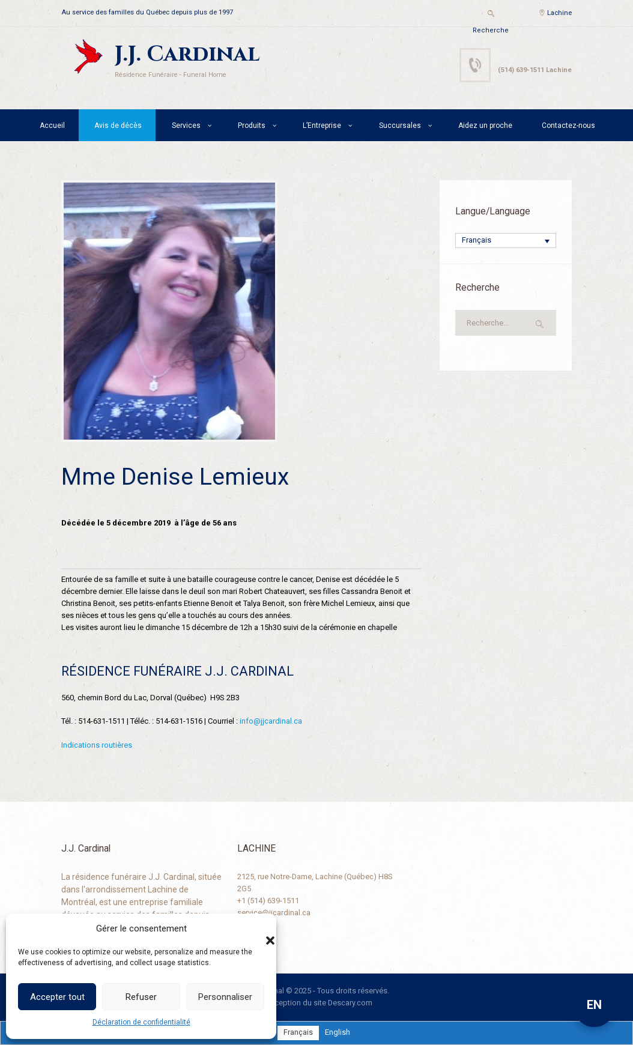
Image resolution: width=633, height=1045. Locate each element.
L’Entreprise (322, 125)
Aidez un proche (485, 125)
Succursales (400, 125)
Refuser (141, 997)
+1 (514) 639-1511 (268, 899)
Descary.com (350, 1002)
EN (594, 1005)
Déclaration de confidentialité (141, 1022)
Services (186, 125)
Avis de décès (118, 125)
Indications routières (96, 744)
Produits (251, 125)
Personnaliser (225, 997)
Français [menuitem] (476, 241)
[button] (258, 928)
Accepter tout (57, 997)
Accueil (52, 125)
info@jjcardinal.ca (271, 720)
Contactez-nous (568, 125)
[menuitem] (505, 241)
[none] (505, 241)
